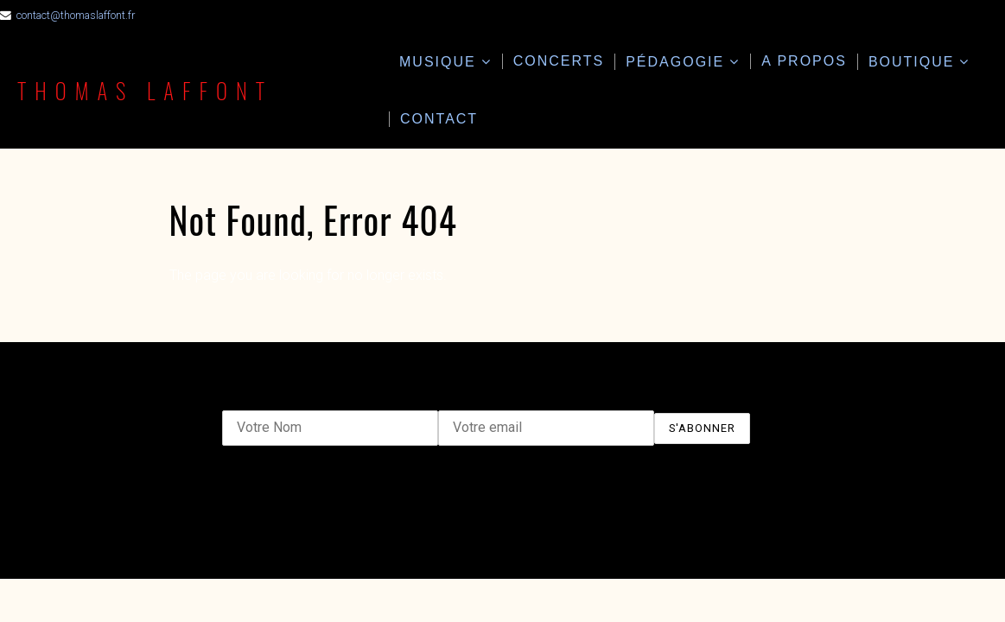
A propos (804, 61)
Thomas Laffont (147, 90)
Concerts (559, 61)
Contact (439, 118)
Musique (437, 61)
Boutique (911, 61)
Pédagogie (675, 61)
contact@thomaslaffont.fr (76, 15)
